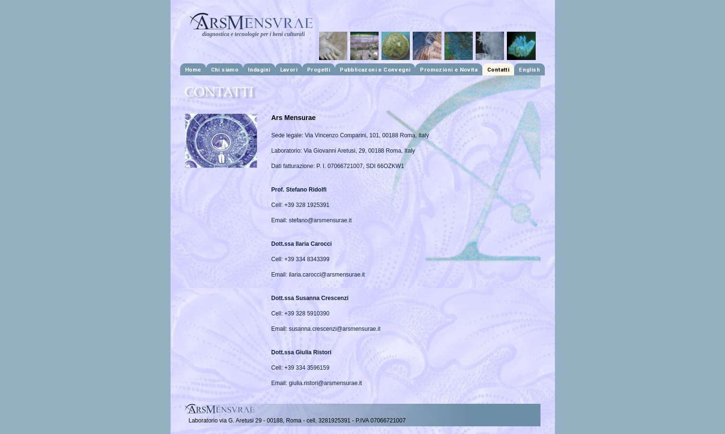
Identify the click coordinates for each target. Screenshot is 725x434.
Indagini (259, 69)
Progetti (318, 69)
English (529, 69)
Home (193, 69)
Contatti (498, 69)
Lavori (288, 69)
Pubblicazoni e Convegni (375, 69)
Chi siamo (225, 69)
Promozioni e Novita (449, 69)
